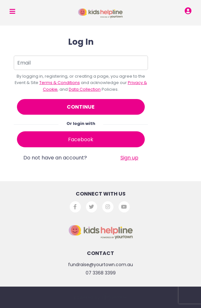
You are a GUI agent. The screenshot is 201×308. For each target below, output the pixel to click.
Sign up (129, 157)
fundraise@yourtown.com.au (100, 264)
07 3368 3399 (101, 273)
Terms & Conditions (59, 82)
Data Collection (85, 89)
